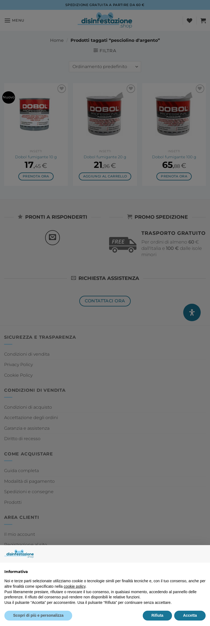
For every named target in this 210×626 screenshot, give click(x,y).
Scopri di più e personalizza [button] (38, 615)
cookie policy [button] (74, 586)
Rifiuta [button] (157, 615)
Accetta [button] (190, 615)
